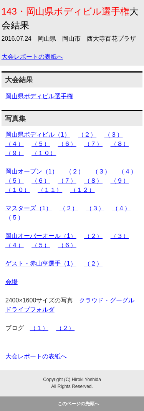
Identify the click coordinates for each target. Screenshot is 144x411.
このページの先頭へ (78, 403)
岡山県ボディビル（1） (37, 134)
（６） (67, 143)
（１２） (82, 190)
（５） (40, 143)
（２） (87, 134)
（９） (14, 153)
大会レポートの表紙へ (32, 56)
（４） (14, 143)
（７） (93, 143)
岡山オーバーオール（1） (40, 236)
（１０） (43, 153)
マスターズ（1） (28, 208)
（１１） (50, 190)
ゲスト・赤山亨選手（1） (40, 263)
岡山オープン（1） (31, 171)
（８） (120, 143)
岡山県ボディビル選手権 (39, 96)
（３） (113, 134)
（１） (39, 328)
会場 (11, 282)
